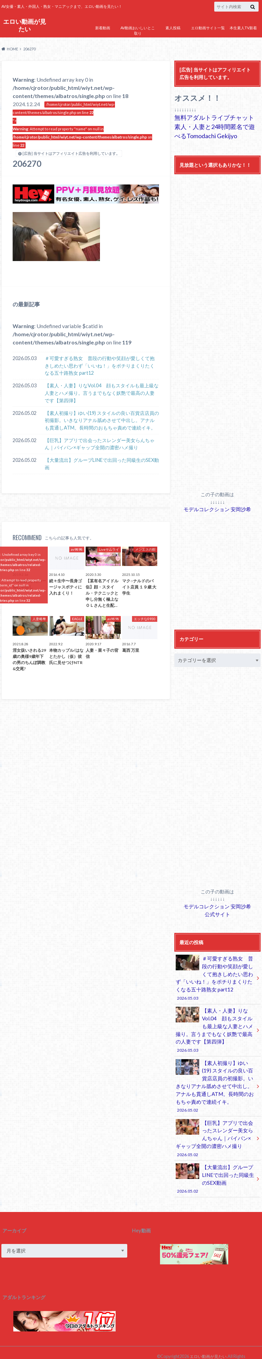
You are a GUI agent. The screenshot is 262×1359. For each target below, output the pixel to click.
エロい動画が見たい (24, 25)
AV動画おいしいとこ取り (137, 31)
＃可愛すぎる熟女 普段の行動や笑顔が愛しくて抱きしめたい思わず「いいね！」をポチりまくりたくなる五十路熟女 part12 (100, 365)
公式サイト (217, 913)
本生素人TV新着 (243, 28)
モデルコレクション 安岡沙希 (217, 509)
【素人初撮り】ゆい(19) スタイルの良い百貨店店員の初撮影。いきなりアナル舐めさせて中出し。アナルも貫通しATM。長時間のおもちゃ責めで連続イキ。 (102, 420)
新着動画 (102, 28)
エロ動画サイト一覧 (208, 28)
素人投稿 (172, 28)
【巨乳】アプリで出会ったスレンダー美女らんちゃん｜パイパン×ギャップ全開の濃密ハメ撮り (100, 444)
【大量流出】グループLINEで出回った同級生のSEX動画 (102, 463)
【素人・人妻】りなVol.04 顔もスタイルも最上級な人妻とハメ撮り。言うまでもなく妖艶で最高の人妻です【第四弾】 (102, 393)
